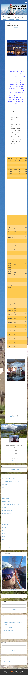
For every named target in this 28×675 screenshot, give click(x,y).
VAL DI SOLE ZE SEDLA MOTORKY (9, 522)
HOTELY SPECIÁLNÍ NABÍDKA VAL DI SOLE (13, 19)
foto (3, 487)
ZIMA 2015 (4, 530)
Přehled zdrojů (7, 661)
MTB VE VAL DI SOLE (6, 498)
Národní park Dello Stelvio (9, 630)
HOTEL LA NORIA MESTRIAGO (8, 490)
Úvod (3, 17)
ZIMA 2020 (4, 542)
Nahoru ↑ (22, 672)
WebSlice (21, 671)
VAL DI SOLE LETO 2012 (7, 513)
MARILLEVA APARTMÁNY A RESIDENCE (10, 478)
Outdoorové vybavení (8, 633)
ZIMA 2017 (4, 536)
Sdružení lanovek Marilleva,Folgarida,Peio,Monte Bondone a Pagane (13, 622)
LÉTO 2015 (4, 493)
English (13, 469)
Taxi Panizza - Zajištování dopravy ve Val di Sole (14, 636)
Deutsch (17, 469)
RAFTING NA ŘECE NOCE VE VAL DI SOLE (10, 504)
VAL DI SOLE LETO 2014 (7, 516)
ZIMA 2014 (4, 527)
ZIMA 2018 (4, 539)
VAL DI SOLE (4, 507)
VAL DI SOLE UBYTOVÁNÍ (20, 7)
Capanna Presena (5, 484)
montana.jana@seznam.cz (14, 460)
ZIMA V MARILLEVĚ (14, 416)
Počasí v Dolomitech (8, 627)
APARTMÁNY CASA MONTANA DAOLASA (10, 481)
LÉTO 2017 (4, 496)
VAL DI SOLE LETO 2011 (7, 510)
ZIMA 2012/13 (5, 524)
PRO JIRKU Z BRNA (6, 501)
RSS (16, 671)
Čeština (10, 469)
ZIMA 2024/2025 (5, 545)
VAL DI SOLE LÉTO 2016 (7, 519)
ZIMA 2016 (4, 533)
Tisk (3, 672)
